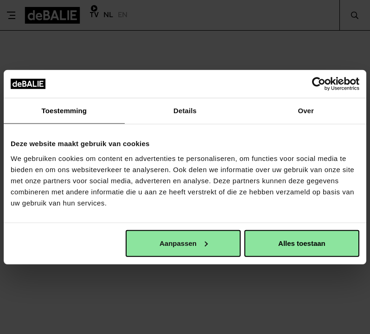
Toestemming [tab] (64, 111)
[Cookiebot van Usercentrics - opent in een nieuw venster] (318, 84)
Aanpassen (183, 243)
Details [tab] (185, 111)
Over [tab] (306, 111)
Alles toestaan (301, 243)
